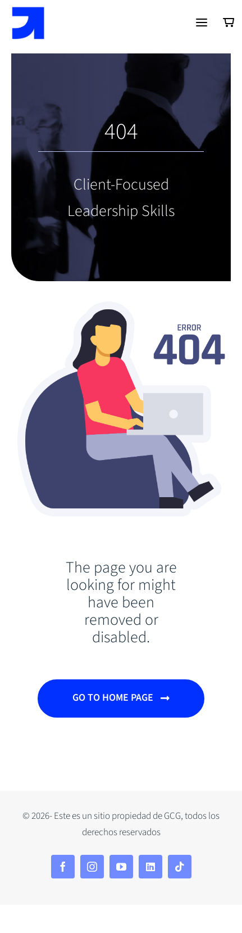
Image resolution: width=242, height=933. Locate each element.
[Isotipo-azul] (28, 12)
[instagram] (92, 866)
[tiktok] (179, 866)
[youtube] (121, 866)
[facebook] (63, 866)
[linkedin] (150, 866)
